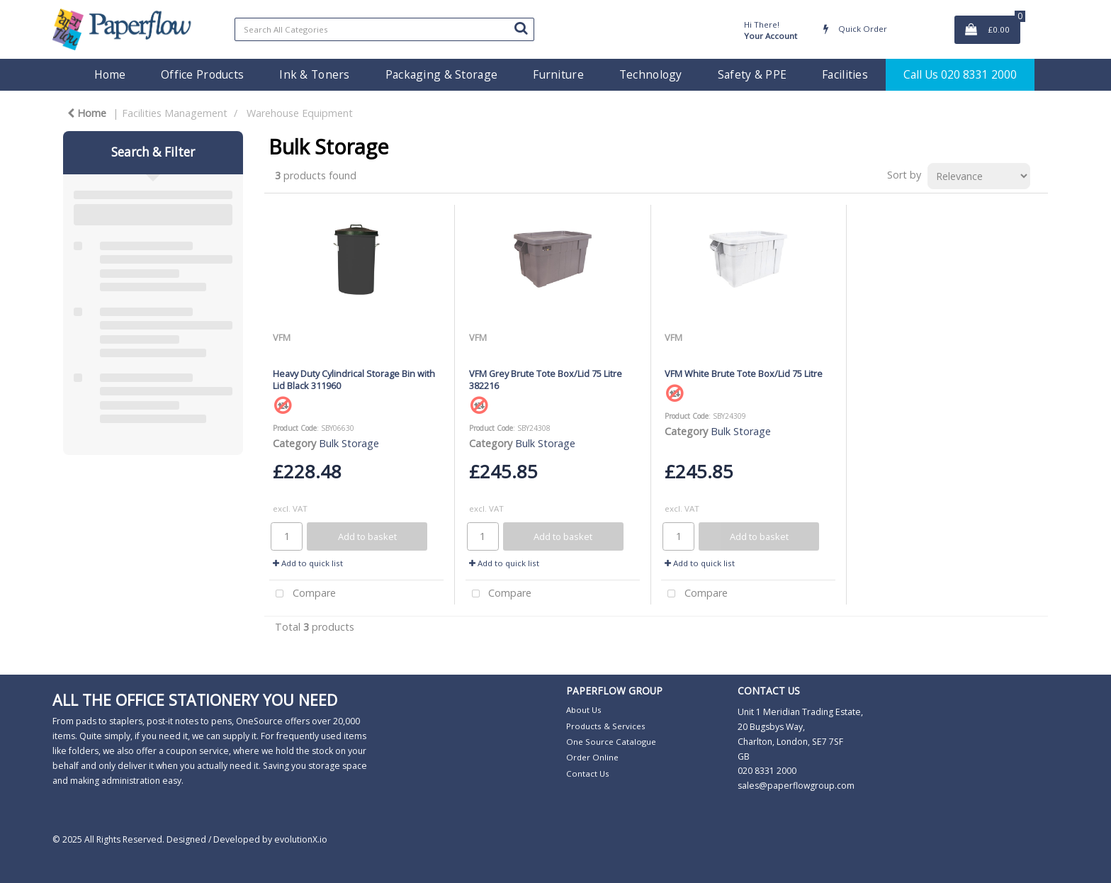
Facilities (845, 74)
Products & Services (605, 726)
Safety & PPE (752, 74)
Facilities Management (174, 113)
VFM (282, 337)
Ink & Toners (314, 74)
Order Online (592, 757)
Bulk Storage (349, 443)
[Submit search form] (520, 27)
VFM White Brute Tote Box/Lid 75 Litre (744, 373)
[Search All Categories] (384, 29)
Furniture (558, 74)
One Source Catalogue (611, 741)
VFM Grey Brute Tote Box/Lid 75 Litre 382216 (545, 379)
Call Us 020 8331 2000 (960, 74)
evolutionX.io (300, 839)
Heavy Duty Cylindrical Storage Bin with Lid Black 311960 (354, 379)
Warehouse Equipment (300, 113)
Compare (302, 594)
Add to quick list (308, 563)
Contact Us (587, 773)
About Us (584, 709)
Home (109, 74)
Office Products (202, 74)
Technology (650, 74)
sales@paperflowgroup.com (796, 786)
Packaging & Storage (441, 74)
